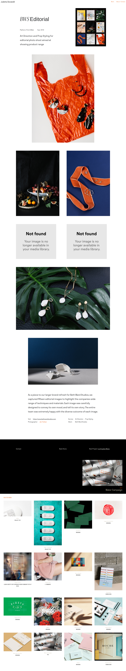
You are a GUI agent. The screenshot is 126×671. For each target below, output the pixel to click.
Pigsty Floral (17, 617)
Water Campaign (48, 653)
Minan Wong (108, 627)
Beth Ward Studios (17, 653)
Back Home (63, 449)
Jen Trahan (43, 422)
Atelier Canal (17, 582)
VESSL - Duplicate (48, 547)
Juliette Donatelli (8, 2)
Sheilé (78, 663)
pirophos (78, 530)
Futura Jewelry (78, 627)
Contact (18, 449)
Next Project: (99, 449)
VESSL (17, 518)
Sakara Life (47, 582)
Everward (108, 592)
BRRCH (47, 627)
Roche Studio (108, 663)
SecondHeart (78, 573)
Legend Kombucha (108, 521)
